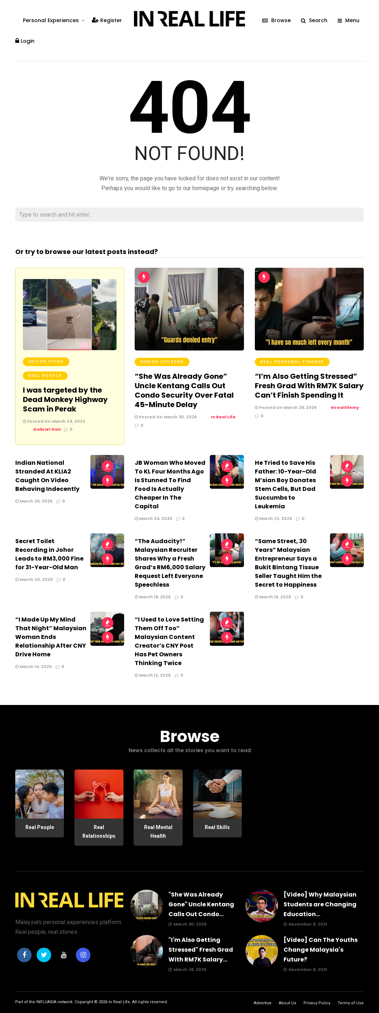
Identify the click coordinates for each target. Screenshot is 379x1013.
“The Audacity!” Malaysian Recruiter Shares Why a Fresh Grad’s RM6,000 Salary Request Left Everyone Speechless (170, 563)
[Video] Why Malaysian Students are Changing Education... (320, 904)
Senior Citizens (162, 362)
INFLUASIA (46, 1002)
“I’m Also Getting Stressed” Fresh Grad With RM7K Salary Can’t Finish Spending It (309, 385)
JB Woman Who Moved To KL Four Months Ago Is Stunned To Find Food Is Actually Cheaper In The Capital (170, 484)
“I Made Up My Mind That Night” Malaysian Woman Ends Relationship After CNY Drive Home (50, 637)
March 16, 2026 (273, 597)
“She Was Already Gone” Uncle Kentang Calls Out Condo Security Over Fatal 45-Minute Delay (184, 390)
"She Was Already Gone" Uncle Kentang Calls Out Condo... (201, 904)
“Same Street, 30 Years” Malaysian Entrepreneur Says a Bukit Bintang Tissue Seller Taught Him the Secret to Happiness (288, 563)
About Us (287, 1003)
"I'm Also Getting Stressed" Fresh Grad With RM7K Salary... (200, 950)
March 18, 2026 (153, 597)
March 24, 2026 (153, 518)
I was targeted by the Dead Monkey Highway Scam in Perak (65, 399)
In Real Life (119, 1002)
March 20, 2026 (34, 579)
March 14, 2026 (33, 666)
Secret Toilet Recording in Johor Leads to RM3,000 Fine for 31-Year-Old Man (49, 554)
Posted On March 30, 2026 (166, 417)
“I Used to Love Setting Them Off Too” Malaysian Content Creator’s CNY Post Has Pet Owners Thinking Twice (169, 641)
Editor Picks (46, 361)
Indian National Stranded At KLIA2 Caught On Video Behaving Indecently (47, 476)
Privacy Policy (316, 1003)
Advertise (263, 1003)
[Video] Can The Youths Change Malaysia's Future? (321, 950)
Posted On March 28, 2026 (286, 407)
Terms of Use (351, 1003)
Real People (45, 375)
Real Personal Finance (292, 362)
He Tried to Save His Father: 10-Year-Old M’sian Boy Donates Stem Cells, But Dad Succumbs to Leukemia (285, 484)
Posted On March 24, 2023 (54, 421)
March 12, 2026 (153, 675)
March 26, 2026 (33, 501)
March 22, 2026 (273, 518)
